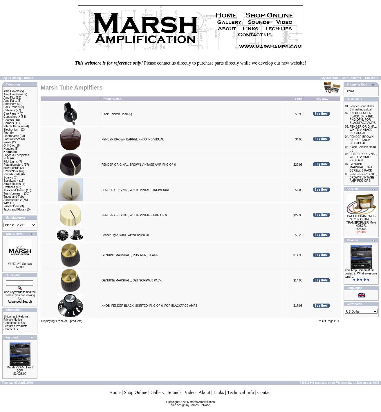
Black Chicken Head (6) (117, 114)
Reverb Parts (11, 174)
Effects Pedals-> (14, 126)
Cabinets (9, 110)
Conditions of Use (14, 322)
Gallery (158, 392)
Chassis (8, 120)
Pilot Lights (10, 161)
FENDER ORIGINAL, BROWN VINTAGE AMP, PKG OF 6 (139, 164)
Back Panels (11, 107)
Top (4, 78)
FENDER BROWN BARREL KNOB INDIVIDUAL (133, 139)
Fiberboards (11, 136)
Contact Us (10, 329)
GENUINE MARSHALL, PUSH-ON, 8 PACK (130, 255)
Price (298, 99)
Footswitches (11, 139)
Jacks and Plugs (14, 209)
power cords (11, 168)
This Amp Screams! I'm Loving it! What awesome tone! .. (361, 273)
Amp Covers (11, 91)
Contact (264, 392)
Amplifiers (9, 104)
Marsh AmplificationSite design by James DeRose (193, 403)
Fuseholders (11, 206)
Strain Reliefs (12, 184)
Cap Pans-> (11, 113)
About (204, 392)
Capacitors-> (11, 116)
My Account (330, 78)
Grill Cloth (9, 145)
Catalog (15, 78)
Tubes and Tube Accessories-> (13, 198)
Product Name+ (112, 99)
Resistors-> (10, 171)
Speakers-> (10, 180)
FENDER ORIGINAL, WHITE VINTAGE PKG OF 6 (134, 215)
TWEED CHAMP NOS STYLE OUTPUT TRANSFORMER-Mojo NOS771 (361, 221)
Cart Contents (351, 78)
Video (190, 392)
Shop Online (135, 392)
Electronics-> (11, 129)
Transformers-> (13, 193)
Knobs (28, 78)
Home (115, 392)
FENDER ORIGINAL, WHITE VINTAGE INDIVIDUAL (135, 190)
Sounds (174, 392)
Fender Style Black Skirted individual (125, 235)
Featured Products (15, 326)
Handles (8, 148)
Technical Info (240, 392)
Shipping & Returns (15, 316)
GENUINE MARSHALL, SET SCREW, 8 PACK (132, 280)
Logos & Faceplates (16, 155)
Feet (6, 132)
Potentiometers (13, 164)
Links (218, 392)
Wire (6, 203)
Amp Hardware (13, 94)
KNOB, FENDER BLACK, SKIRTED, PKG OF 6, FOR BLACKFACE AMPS (149, 305)
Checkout (371, 78)
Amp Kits (9, 97)
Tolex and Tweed (14, 190)
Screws (8, 177)
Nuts (6, 158)
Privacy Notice (12, 319)
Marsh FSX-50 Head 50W (20, 369)
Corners (8, 123)
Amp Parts (10, 100)
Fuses (7, 142)
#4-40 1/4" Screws (20, 263)
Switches (9, 187)
